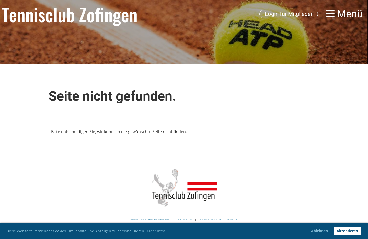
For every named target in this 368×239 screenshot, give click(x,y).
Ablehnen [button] (319, 230)
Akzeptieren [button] (347, 230)
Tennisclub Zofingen (69, 14)
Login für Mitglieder (289, 14)
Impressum (232, 219)
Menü (344, 14)
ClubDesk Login (185, 219)
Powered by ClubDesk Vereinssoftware (150, 219)
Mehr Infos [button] (156, 231)
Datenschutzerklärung (210, 219)
